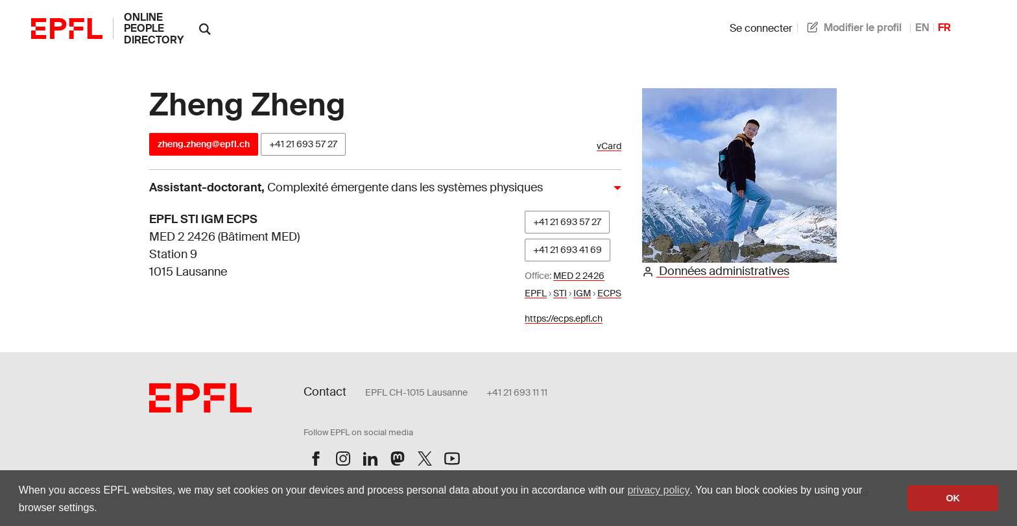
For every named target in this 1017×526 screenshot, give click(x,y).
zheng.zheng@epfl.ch (204, 144)
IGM (582, 293)
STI (560, 293)
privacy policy (658, 490)
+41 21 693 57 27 (303, 144)
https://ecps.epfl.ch (564, 318)
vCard (609, 146)
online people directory (154, 28)
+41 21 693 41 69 (567, 250)
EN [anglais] (922, 27)
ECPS (609, 293)
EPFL (536, 293)
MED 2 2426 (578, 275)
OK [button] (953, 498)
